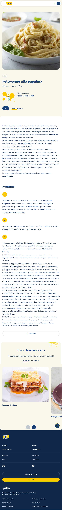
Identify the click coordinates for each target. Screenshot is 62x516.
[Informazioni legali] (8, 499)
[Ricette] (34, 445)
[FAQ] (3, 459)
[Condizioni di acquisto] (38, 499)
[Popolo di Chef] (36, 449)
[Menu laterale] (3, 3)
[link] (4, 466)
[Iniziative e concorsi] (8, 507)
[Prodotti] (4, 445)
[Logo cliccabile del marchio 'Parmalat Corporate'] (6, 488)
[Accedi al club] (31, 474)
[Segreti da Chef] (6, 449)
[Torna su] (57, 425)
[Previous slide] (28, 427)
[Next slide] (34, 427)
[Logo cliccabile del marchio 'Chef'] (9, 3)
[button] (55, 3)
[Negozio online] (58, 3)
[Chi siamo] (5, 456)
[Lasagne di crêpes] (25, 384)
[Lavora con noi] (6, 503)
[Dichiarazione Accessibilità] (40, 507)
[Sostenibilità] (35, 456)
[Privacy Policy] (36, 503)
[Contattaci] (35, 459)
